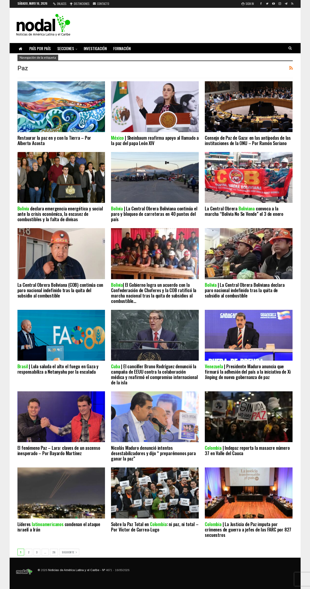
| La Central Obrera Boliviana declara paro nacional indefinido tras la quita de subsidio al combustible (244, 290)
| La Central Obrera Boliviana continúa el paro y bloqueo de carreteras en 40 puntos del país (154, 214)
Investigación (95, 48)
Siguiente (69, 552)
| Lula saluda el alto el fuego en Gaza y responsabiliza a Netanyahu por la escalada (58, 369)
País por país (40, 48)
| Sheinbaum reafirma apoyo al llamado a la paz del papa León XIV (155, 140)
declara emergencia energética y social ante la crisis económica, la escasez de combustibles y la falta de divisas (60, 214)
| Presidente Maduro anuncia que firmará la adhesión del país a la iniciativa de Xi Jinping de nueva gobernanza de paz (248, 371)
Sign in (248, 3)
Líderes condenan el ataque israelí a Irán (58, 526)
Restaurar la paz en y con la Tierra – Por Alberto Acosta (54, 140)
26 (54, 552)
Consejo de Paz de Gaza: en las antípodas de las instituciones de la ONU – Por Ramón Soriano (248, 140)
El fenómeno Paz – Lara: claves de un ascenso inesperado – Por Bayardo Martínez (58, 450)
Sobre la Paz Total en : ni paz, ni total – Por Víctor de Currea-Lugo (154, 526)
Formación (122, 48)
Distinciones (80, 3)
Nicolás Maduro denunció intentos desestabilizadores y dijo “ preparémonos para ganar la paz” (153, 453)
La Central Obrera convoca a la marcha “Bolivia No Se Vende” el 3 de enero (244, 211)
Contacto (101, 3)
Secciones (65, 48)
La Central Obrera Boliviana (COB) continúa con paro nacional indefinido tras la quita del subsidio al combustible (60, 290)
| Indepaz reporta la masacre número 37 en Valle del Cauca (247, 450)
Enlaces (59, 3)
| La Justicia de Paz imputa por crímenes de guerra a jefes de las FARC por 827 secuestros (248, 529)
